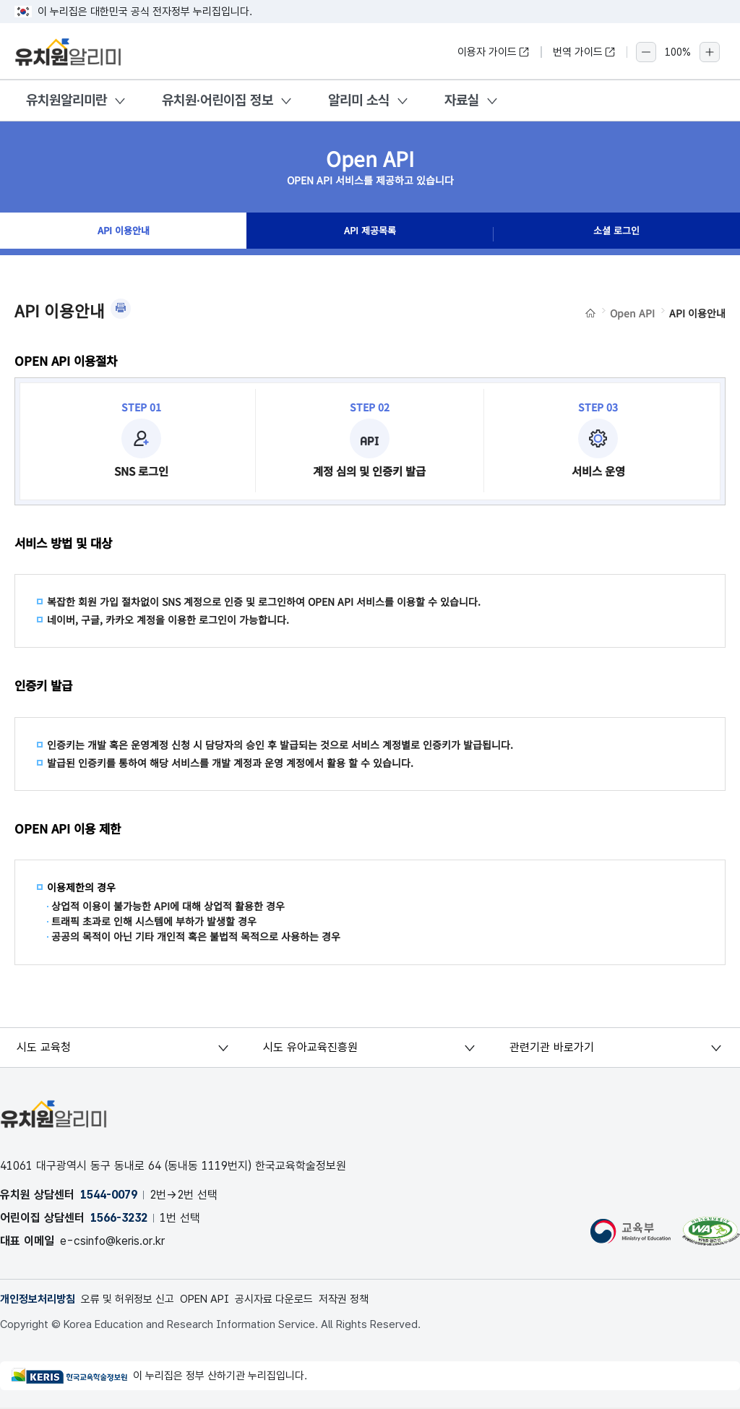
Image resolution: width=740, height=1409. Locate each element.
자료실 (461, 100)
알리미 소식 (359, 100)
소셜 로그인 (616, 234)
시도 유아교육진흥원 (311, 1047)
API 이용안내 (123, 234)
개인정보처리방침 (40, 1299)
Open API (632, 313)
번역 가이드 (584, 52)
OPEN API (221, 1299)
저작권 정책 (372, 1299)
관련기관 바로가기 (553, 1047)
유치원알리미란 (66, 100)
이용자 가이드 (493, 52)
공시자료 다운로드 (296, 1299)
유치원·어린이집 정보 (217, 100)
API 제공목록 (370, 234)
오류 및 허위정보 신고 (138, 1299)
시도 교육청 (45, 1047)
